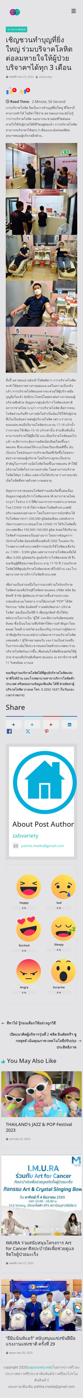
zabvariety (45, 77)
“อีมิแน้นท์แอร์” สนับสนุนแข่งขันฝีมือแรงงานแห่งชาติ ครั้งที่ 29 (40, 1341)
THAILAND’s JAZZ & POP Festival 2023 (39, 1127)
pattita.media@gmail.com (38, 845)
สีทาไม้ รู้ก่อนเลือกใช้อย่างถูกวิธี (28, 1023)
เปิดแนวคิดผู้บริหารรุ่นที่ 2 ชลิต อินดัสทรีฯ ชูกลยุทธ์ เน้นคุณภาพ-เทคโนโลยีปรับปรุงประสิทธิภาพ (46, 1041)
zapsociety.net (39, 1367)
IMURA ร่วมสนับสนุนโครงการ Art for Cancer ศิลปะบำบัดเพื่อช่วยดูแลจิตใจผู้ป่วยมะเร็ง (40, 1248)
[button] (73, 11)
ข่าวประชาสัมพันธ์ (16, 29)
